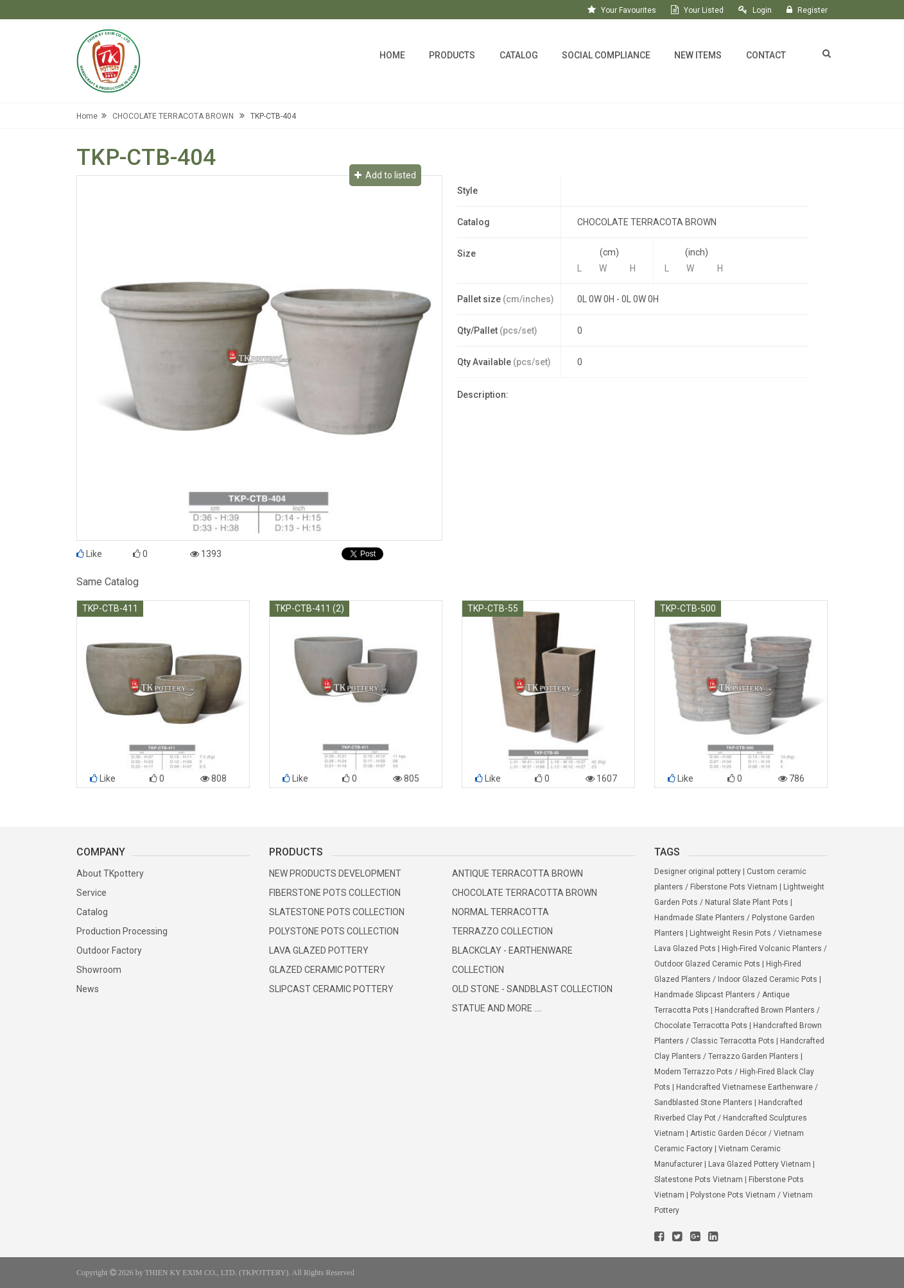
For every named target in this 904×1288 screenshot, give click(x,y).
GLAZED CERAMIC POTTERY (327, 970)
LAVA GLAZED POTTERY (319, 950)
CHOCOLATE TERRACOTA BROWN (173, 116)
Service (91, 893)
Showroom (98, 970)
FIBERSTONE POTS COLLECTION (335, 893)
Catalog (519, 55)
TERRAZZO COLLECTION (502, 931)
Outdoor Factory (109, 950)
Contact (766, 55)
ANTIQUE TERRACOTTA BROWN (517, 873)
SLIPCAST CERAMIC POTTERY (331, 989)
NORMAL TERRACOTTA (500, 912)
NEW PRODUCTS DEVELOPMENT (335, 873)
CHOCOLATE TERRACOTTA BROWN (524, 893)
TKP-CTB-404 (273, 116)
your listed (704, 10)
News (87, 989)
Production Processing (122, 931)
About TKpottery (110, 873)
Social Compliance (606, 55)
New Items (698, 55)
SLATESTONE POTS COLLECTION (336, 912)
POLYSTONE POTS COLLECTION (334, 931)
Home (392, 55)
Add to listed (385, 175)
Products (452, 55)
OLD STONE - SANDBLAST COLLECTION (532, 989)
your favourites (628, 10)
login (762, 10)
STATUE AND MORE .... (497, 1008)
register (812, 10)
